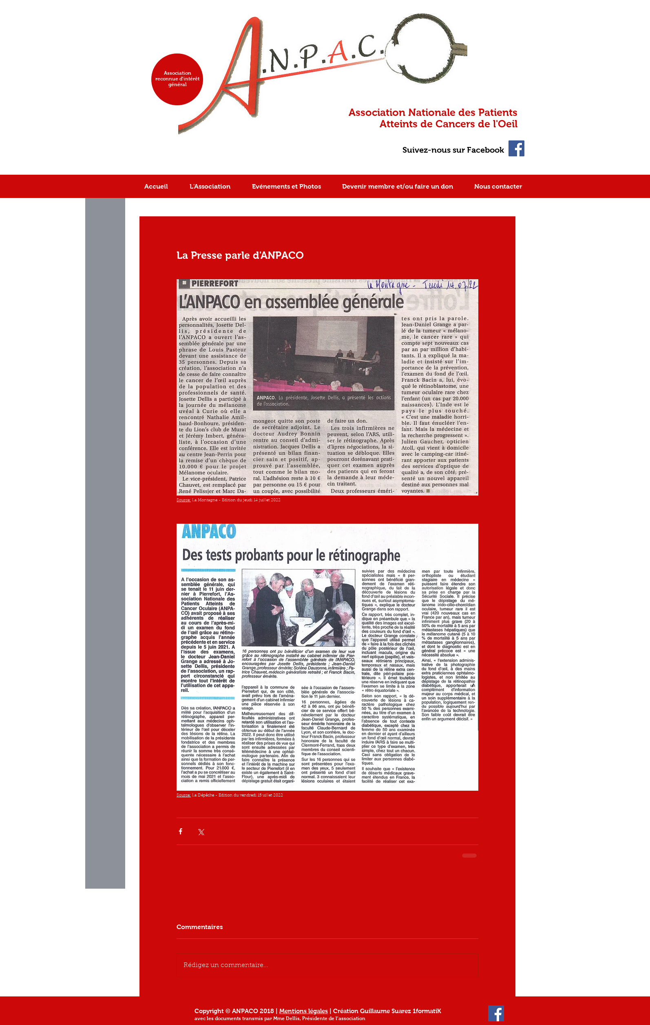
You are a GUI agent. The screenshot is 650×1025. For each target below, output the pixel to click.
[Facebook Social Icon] (516, 148)
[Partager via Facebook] (180, 831)
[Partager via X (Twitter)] (200, 831)
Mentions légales (303, 1010)
